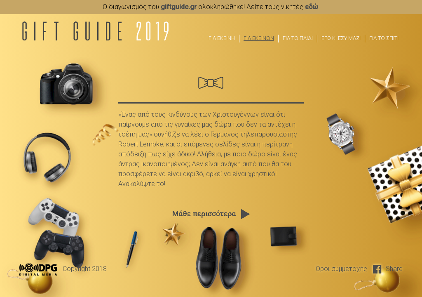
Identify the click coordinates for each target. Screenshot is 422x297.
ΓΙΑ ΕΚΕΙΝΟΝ (259, 38)
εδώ (311, 7)
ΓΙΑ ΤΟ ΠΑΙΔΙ (298, 38)
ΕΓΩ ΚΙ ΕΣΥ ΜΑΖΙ (341, 38)
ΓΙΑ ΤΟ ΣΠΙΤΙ (384, 38)
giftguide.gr (179, 7)
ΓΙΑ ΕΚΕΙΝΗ (222, 38)
